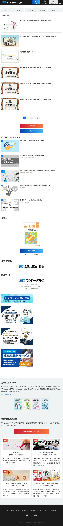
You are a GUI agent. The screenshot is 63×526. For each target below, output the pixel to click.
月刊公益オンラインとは (13, 511)
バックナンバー (26, 511)
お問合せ (53, 3)
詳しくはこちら (6, 395)
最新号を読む (31, 250)
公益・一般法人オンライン (14, 2)
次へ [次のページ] (38, 118)
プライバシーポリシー (43, 511)
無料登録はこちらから (32, 431)
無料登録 (44, 3)
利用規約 (53, 511)
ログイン (36, 3)
